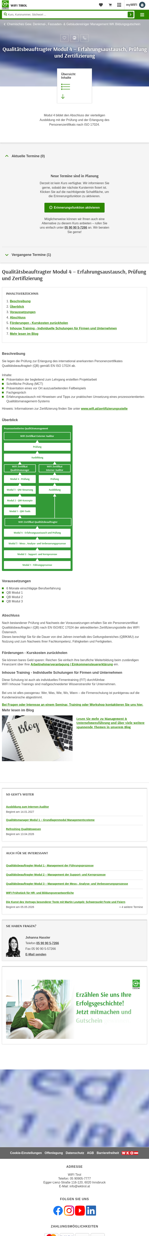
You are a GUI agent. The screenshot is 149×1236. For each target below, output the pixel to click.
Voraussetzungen (23, 312)
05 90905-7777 (80, 1178)
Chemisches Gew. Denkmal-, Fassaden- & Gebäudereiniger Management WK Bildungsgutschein (73, 24)
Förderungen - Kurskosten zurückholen (39, 323)
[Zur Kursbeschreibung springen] (74, 85)
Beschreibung (20, 301)
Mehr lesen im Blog (24, 333)
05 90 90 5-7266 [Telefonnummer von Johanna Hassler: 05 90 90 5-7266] (47, 943)
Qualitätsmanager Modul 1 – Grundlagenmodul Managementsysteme (50, 819)
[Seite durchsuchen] (68, 14)
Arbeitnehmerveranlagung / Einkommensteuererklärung (72, 664)
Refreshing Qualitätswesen (23, 829)
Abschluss (18, 317)
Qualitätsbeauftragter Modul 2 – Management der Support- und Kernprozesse (56, 874)
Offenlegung (54, 1153)
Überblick (17, 306)
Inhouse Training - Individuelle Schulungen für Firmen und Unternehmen (63, 328)
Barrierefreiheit (108, 1153)
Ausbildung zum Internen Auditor (27, 806)
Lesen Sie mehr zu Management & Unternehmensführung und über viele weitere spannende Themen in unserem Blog (110, 722)
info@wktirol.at (80, 1186)
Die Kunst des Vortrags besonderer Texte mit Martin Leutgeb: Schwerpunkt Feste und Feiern (65, 901)
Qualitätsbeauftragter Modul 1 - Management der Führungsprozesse (50, 865)
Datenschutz (75, 1153)
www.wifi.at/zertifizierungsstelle (104, 408)
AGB (90, 1153)
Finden (130, 14)
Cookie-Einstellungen (26, 1153)
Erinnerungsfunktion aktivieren (74, 207)
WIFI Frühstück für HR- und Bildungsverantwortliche (40, 892)
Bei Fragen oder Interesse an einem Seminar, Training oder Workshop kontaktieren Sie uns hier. (72, 704)
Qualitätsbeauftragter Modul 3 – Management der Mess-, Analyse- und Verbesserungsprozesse (67, 883)
